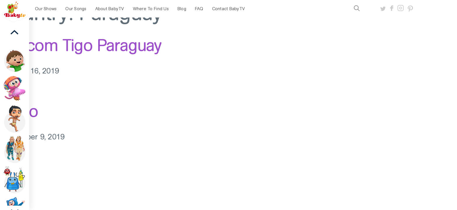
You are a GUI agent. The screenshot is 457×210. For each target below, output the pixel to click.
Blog (181, 8)
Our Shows (46, 8)
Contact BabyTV (228, 8)
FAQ (199, 8)
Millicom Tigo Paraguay (80, 45)
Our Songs (75, 8)
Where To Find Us (151, 8)
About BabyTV (109, 8)
